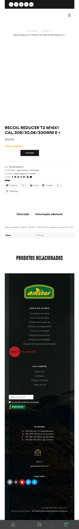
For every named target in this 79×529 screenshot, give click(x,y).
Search (39, 524)
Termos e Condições (39, 330)
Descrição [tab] (23, 214)
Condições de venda (39, 313)
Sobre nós (39, 371)
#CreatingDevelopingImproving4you (50, 511)
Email (39, 462)
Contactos (39, 375)
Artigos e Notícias (39, 380)
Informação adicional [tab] (48, 214)
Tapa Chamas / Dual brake (28, 170)
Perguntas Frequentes (39, 335)
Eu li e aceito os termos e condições (25, 402)
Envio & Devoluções (39, 317)
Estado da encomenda (39, 322)
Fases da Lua (39, 384)
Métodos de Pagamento (39, 326)
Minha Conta (13, 524)
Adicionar (30, 153)
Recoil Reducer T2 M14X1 (25, 173)
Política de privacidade (39, 339)
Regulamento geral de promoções (39, 343)
